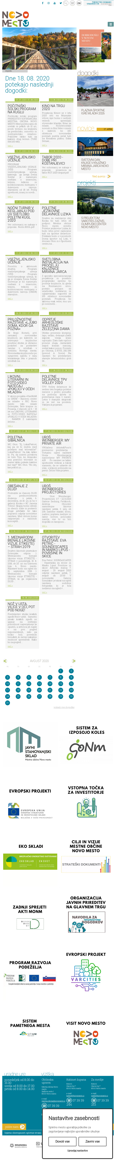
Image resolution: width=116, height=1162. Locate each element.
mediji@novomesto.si (99, 1095)
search (65, 3)
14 (50, 683)
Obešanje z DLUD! (18, 487)
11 (18, 683)
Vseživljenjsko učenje (21, 159)
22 (60, 690)
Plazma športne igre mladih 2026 (93, 111)
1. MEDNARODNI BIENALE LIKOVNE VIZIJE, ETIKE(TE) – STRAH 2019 (21, 542)
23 (71, 690)
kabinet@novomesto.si (75, 1095)
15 (60, 683)
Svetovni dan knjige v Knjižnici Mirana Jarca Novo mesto (95, 164)
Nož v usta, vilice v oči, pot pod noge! (21, 607)
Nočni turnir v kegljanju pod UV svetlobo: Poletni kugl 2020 (21, 214)
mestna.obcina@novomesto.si (53, 1101)
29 (60, 696)
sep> (73, 661)
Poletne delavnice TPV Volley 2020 (54, 380)
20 (39, 690)
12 (28, 683)
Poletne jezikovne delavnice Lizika (56, 211)
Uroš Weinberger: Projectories (54, 489)
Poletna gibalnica (16, 439)
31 (7, 702)
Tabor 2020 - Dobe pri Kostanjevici (53, 160)
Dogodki (8, 70)
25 (18, 696)
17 (7, 690)
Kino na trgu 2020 (53, 107)
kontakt (72, 3)
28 (50, 696)
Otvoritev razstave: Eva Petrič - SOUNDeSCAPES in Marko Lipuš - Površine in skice (56, 546)
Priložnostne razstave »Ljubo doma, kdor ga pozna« (22, 324)
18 (18, 690)
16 (71, 683)
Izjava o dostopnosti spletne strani (23, 1132)
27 (39, 696)
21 (50, 690)
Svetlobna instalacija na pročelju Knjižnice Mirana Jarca (55, 265)
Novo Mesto (22, 19)
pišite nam (15, 1126)
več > (10, 145)
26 (28, 696)
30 (71, 696)
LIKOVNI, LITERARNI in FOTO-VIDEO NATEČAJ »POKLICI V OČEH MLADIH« (21, 384)
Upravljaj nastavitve (77, 1150)
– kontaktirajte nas (99, 3)
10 (7, 683)
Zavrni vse (92, 1141)
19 (28, 690)
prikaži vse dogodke (64, 707)
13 (39, 683)
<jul (5, 661)
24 (7, 696)
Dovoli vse (62, 1141)
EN (79, 3)
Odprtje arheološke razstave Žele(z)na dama (56, 324)
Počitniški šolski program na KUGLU (22, 109)
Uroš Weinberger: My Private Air (55, 440)
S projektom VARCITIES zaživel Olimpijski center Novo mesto (93, 222)
